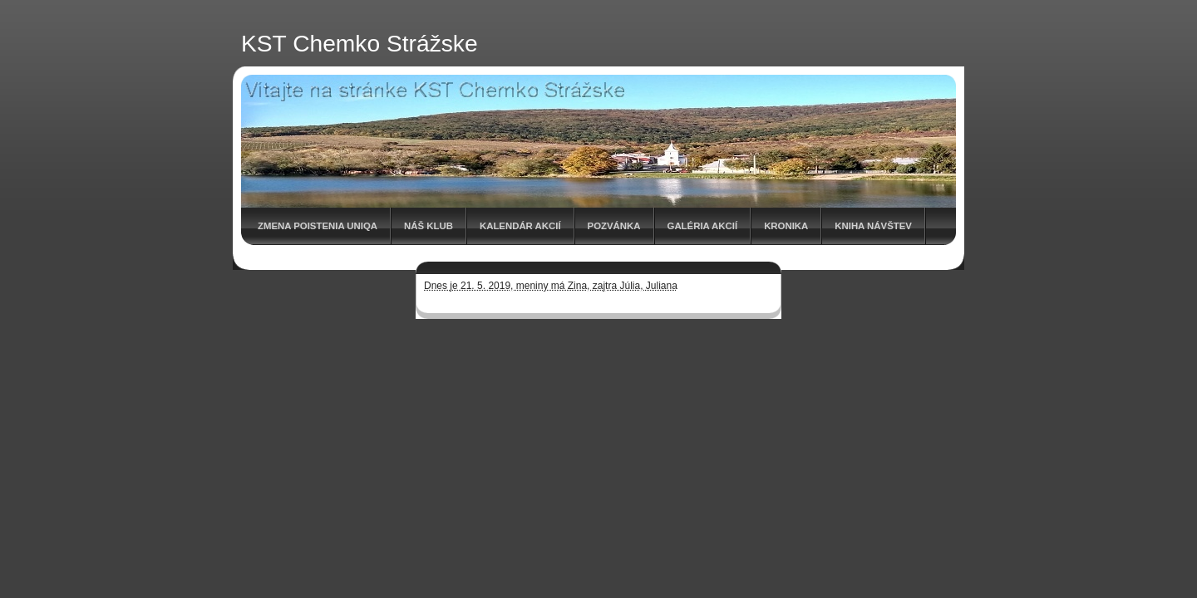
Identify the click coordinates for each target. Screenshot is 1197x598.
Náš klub (428, 226)
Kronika (786, 226)
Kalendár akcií (520, 226)
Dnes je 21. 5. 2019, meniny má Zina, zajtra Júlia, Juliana (550, 286)
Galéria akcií (702, 226)
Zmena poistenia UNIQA (317, 226)
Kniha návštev (873, 226)
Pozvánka (614, 226)
